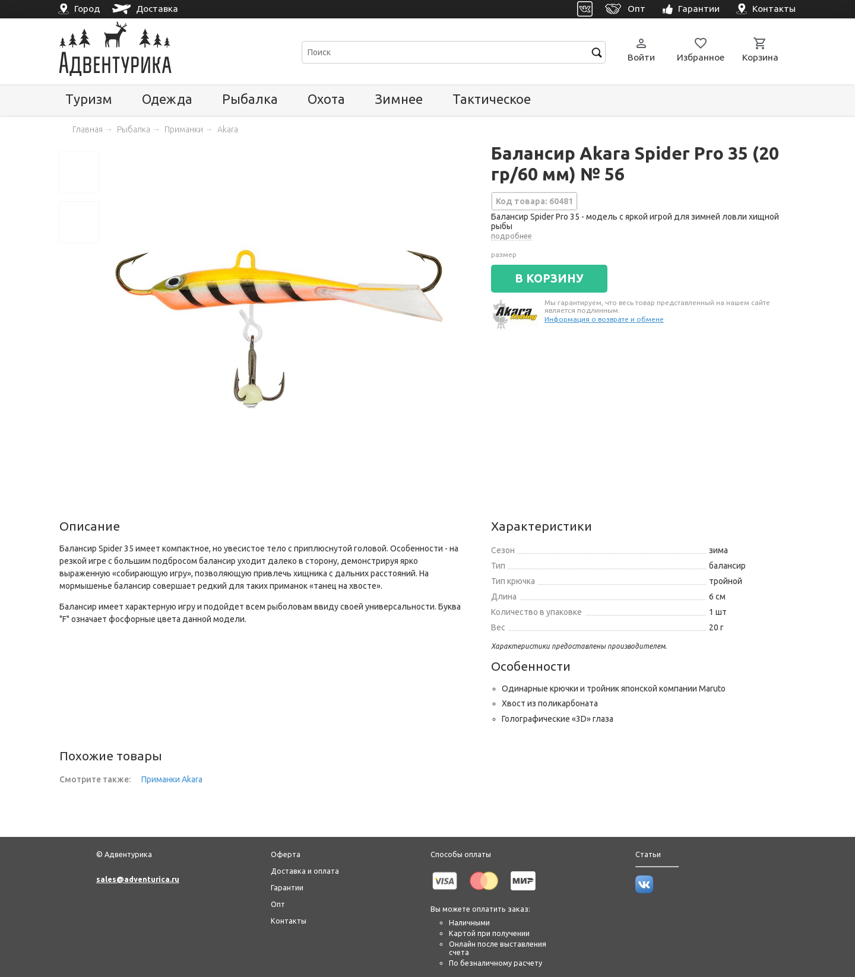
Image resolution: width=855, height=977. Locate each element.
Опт (278, 904)
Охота (326, 98)
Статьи (648, 854)
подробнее (511, 235)
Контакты (288, 920)
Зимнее (399, 98)
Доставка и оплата (305, 871)
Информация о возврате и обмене (604, 319)
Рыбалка (250, 98)
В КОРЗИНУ (549, 278)
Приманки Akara (171, 779)
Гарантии (287, 887)
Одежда (167, 98)
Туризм (88, 98)
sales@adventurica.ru (137, 879)
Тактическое (491, 98)
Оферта (285, 854)
